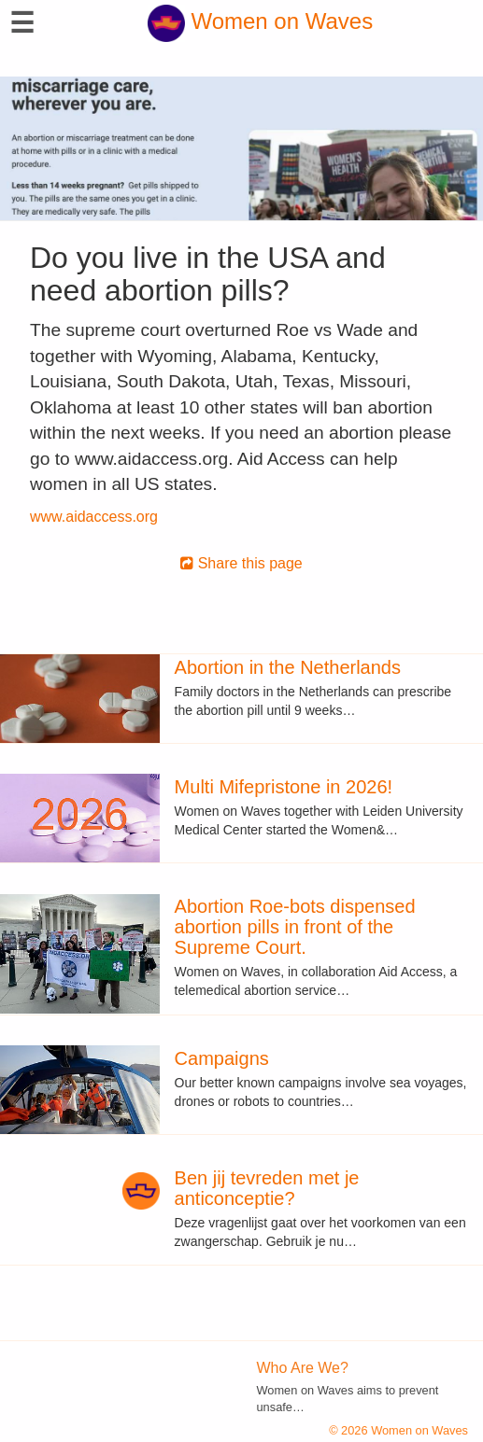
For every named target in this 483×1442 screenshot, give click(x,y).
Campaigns (222, 1058)
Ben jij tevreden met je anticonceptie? (267, 1188)
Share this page (241, 563)
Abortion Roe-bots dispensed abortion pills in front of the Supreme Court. (295, 927)
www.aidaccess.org (94, 517)
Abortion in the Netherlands (288, 667)
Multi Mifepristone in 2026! (283, 787)
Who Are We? (302, 1368)
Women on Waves (260, 21)
